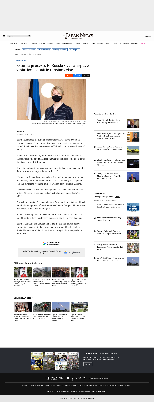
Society (42, 44)
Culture (114, 44)
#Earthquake (74, 50)
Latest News (13, 44)
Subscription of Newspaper (99, 378)
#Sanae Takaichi (29, 50)
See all (117, 197)
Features (134, 44)
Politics (34, 44)
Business (50, 44)
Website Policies (84, 391)
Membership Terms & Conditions (66, 391)
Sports (93, 44)
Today (96, 197)
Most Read (23, 44)
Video (129, 386)
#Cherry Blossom (60, 50)
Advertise (101, 391)
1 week (102, 197)
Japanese (148, 36)
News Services (67, 44)
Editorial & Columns (81, 44)
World (58, 44)
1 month (110, 197)
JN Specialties (124, 44)
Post (70, 75)
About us (50, 391)
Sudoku (142, 44)
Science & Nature (103, 44)
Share (78, 75)
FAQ (93, 391)
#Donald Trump (44, 50)
